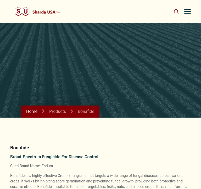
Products (57, 111)
